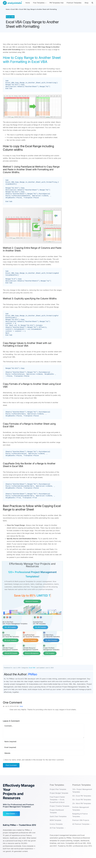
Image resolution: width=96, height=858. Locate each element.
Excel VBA (14, 9)
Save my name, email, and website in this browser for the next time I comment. (34, 760)
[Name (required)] (43, 741)
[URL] (43, 753)
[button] (92, 3)
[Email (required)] (43, 747)
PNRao (32, 674)
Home (8, 9)
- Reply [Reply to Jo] (21, 706)
